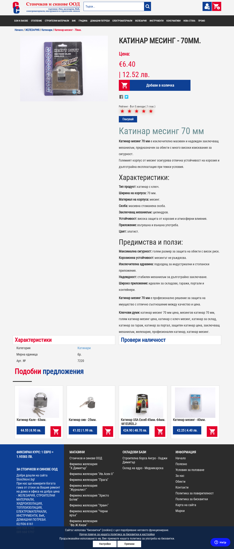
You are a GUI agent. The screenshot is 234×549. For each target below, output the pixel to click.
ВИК (74, 21)
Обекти (180, 481)
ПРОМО (201, 21)
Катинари (84, 348)
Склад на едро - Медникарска (142, 468)
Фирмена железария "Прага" (88, 480)
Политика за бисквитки (192, 499)
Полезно (181, 464)
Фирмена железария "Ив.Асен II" (91, 474)
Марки (180, 511)
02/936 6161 (24, 524)
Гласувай (127, 119)
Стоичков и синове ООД (85, 458)
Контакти (182, 487)
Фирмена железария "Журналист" (83, 487)
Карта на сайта (186, 505)
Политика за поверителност (195, 493)
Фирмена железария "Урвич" (89, 505)
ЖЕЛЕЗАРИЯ (141, 21)
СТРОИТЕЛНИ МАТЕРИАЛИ (57, 21)
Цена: (124, 54)
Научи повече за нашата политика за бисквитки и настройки (117, 534)
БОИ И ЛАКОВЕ (21, 21)
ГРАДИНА (83, 21)
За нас (180, 476)
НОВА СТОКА (189, 21)
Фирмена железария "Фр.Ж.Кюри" (83, 523)
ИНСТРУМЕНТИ (156, 21)
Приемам (129, 543)
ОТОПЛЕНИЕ (36, 21)
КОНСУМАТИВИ (173, 21)
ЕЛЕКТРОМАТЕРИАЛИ (122, 21)
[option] (64, 68)
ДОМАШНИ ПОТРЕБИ (100, 21)
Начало (181, 458)
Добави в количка (160, 85)
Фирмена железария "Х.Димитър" (83, 466)
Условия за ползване (190, 470)
